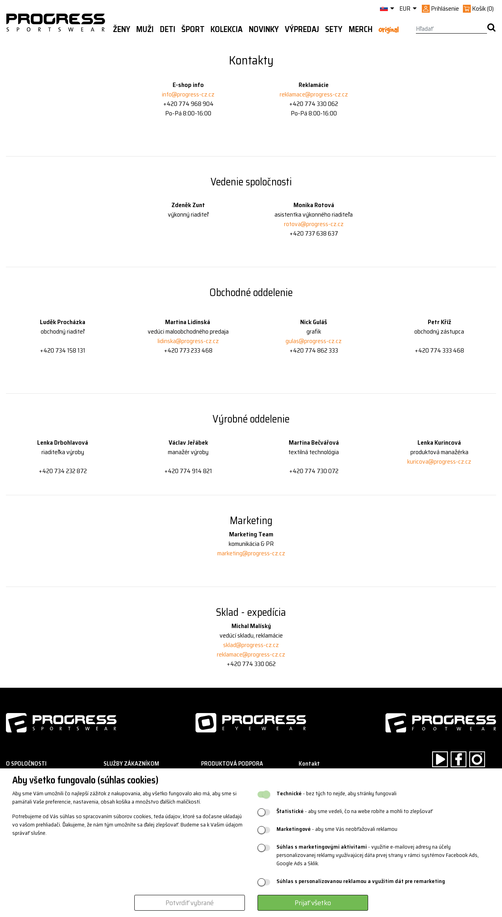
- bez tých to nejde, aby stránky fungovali (336, 793)
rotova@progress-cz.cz (314, 224)
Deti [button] (167, 29)
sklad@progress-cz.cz (251, 645)
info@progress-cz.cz (188, 94)
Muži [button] (145, 29)
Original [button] (388, 29)
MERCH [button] (360, 29)
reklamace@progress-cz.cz (314, 94)
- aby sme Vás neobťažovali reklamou (336, 829)
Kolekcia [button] (227, 29)
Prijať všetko (313, 902)
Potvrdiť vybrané (189, 902)
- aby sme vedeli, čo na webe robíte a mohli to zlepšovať (354, 811)
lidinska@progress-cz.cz (188, 341)
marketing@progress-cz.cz (251, 553)
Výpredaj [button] (302, 29)
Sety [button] (333, 29)
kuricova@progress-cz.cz (439, 461)
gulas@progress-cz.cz (314, 341)
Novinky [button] (264, 29)
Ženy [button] (121, 29)
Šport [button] (193, 29)
